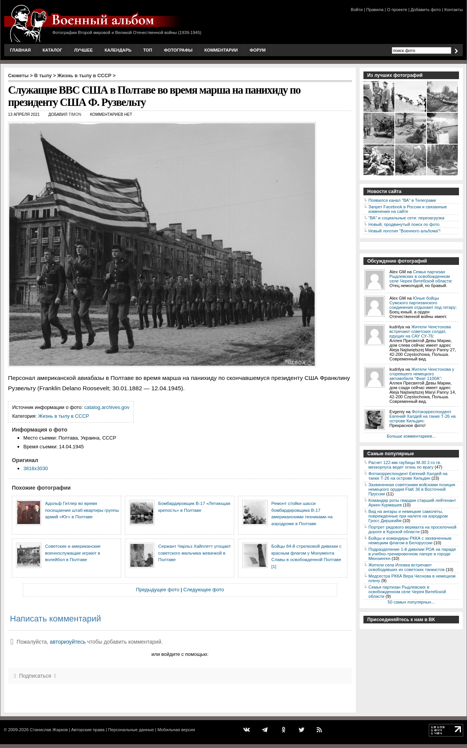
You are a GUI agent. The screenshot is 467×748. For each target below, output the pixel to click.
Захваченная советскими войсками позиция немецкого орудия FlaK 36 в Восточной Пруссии (411, 489)
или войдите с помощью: (179, 654)
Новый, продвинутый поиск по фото (403, 224)
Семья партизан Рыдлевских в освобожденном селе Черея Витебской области (420, 276)
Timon (74, 114)
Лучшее (83, 50)
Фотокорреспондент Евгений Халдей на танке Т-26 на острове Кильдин (422, 416)
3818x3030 (35, 468)
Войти (357, 9)
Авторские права (87, 729)
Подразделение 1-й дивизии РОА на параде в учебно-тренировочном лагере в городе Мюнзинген (412, 554)
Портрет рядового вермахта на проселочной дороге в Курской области (412, 529)
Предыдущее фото (157, 589)
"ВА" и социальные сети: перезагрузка (406, 218)
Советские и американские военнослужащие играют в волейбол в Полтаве (73, 553)
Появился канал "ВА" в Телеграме (402, 200)
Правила (374, 9)
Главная (20, 50)
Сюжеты (18, 75)
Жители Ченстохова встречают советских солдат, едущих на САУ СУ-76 (420, 331)
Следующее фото (203, 589)
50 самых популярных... (411, 602)
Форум (258, 50)
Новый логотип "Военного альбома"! (404, 231)
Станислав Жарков (49, 729)
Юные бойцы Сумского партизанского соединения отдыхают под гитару (422, 303)
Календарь (118, 50)
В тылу (43, 75)
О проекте (397, 9)
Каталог (52, 50)
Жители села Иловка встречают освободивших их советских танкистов (406, 567)
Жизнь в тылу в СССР (84, 75)
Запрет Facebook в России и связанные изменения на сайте (407, 209)
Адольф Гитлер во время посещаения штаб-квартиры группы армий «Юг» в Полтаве (82, 510)
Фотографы (178, 50)
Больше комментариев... (411, 436)
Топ (147, 50)
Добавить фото (426, 9)
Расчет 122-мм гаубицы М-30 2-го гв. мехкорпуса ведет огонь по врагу (404, 464)
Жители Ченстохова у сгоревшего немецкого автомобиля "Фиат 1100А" (421, 374)
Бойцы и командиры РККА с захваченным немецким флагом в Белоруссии (409, 540)
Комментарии (221, 50)
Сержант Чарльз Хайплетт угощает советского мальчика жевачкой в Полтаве (194, 553)
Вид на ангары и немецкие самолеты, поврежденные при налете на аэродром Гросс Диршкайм (408, 516)
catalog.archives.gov (107, 407)
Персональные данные (131, 729)
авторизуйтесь (68, 642)
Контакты (453, 9)
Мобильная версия (176, 729)
